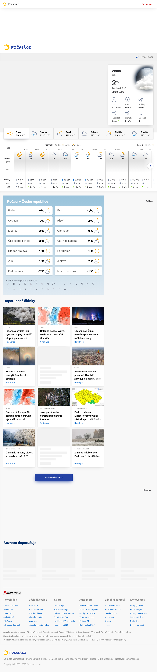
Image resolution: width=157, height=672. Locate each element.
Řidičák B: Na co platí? (88, 610)
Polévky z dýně (136, 610)
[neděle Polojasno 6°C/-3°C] (115, 133)
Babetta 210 (88, 636)
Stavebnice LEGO (43, 640)
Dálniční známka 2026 (88, 606)
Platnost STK (84, 621)
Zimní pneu (72, 640)
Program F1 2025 (61, 625)
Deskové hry (83, 640)
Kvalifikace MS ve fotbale (64, 621)
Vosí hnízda (109, 617)
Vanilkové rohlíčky (112, 606)
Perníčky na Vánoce (113, 610)
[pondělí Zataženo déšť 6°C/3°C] (140, 133)
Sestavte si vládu (36, 610)
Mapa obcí (33, 621)
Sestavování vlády (10, 606)
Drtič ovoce (71, 636)
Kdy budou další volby (12, 625)
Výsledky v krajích (36, 617)
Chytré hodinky (105, 640)
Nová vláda (8, 610)
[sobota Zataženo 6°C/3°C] (91, 133)
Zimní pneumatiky (86, 617)
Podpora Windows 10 (68, 632)
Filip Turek (7, 621)
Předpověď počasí (34, 632)
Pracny (107, 625)
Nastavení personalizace (127, 659)
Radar (93, 659)
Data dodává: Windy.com (76, 659)
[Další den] (150, 166)
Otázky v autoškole (87, 613)
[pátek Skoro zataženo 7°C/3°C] (66, 133)
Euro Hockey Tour (61, 617)
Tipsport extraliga (61, 610)
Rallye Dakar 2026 (86, 625)
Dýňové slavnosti (137, 625)
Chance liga (59, 606)
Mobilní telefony (28, 640)
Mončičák (32, 636)
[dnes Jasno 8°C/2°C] (16, 133)
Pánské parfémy (119, 640)
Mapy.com (22, 632)
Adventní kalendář (50, 632)
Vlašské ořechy (21, 636)
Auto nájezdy (60, 636)
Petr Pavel (7, 613)
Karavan (50, 636)
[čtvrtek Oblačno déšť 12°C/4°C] (41, 133)
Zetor (80, 636)
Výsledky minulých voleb (39, 625)
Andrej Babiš (8, 617)
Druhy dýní (134, 621)
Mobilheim (42, 636)
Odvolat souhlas (105, 659)
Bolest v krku (125, 632)
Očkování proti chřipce (110, 632)
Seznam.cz (147, 4)
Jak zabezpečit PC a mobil (89, 632)
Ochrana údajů (56, 659)
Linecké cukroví (111, 613)
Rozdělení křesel (35, 613)
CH (54, 283)
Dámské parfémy (59, 640)
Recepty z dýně (136, 606)
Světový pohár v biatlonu (64, 613)
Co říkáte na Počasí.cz (13, 659)
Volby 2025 (33, 606)
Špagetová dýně (137, 617)
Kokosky (108, 621)
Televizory (94, 640)
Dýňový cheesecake (138, 613)
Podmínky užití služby (36, 659)
